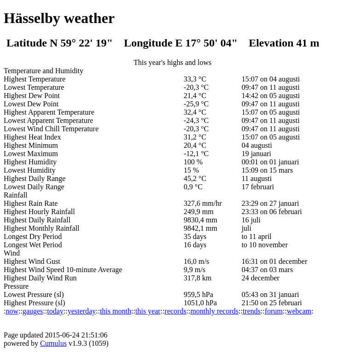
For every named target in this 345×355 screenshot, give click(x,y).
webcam (299, 311)
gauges (33, 311)
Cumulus (53, 343)
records (175, 311)
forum (274, 311)
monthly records (214, 311)
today (55, 311)
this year (148, 311)
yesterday (82, 311)
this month (115, 311)
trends (252, 311)
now (12, 311)
